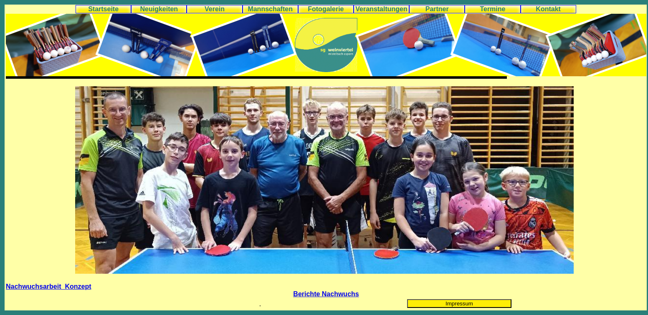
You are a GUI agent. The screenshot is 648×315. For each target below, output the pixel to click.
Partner (437, 8)
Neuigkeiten (159, 8)
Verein (215, 8)
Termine (492, 8)
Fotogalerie (326, 8)
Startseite (103, 8)
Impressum (459, 303)
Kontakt (548, 8)
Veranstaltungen (381, 8)
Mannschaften (270, 8)
